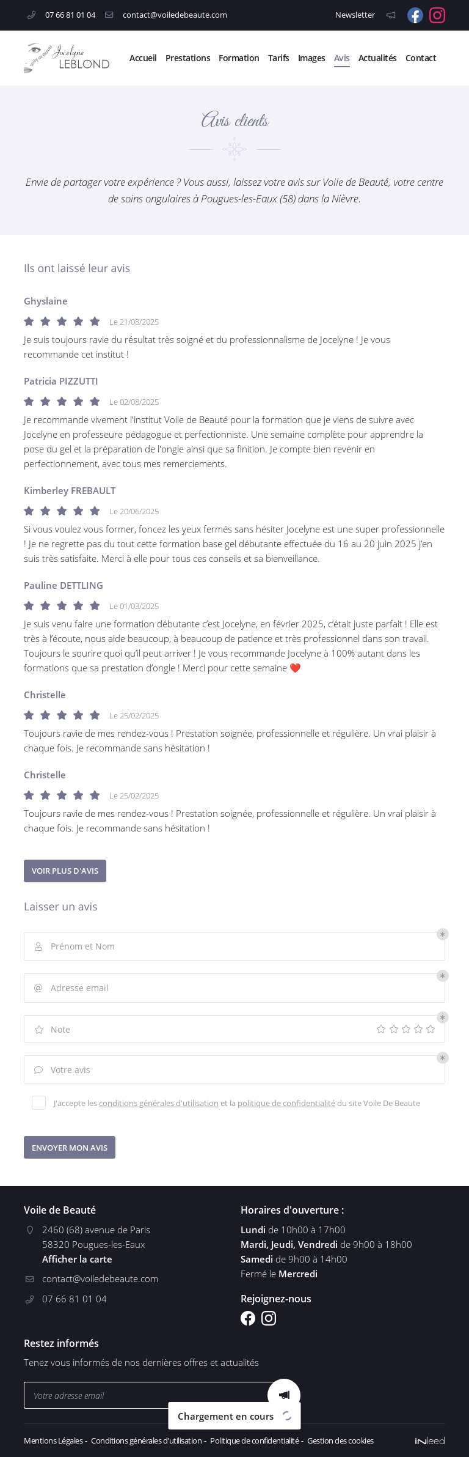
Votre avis (61, 1070)
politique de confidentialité (286, 1102)
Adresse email (70, 988)
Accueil (143, 58)
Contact (421, 58)
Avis (342, 58)
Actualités (377, 58)
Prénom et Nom (73, 947)
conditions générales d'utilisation (159, 1102)
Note (51, 1030)
